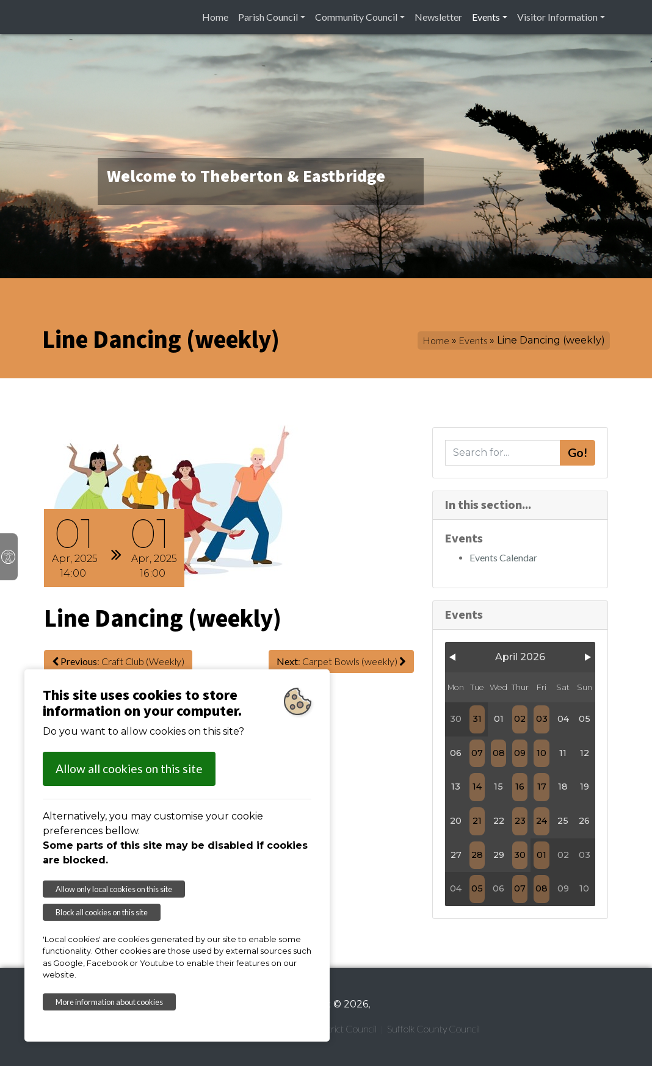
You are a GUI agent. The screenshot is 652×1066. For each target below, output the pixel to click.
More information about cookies (109, 1002)
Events (486, 17)
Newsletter (438, 17)
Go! (577, 452)
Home (215, 17)
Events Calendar (503, 557)
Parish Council (268, 17)
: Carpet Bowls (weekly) (341, 661)
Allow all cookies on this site (129, 769)
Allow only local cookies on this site (114, 889)
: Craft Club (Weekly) (118, 661)
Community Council (356, 17)
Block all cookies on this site (102, 912)
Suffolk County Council (433, 1028)
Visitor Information (557, 17)
